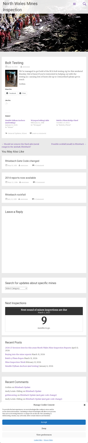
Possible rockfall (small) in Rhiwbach (68, 144)
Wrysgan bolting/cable (40, 120)
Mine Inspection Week (15, 362)
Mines (24, 133)
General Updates (14, 133)
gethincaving (11, 395)
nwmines (26, 67)
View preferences (44, 435)
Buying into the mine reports (18, 354)
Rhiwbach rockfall (15, 194)
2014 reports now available (20, 177)
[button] (84, 405)
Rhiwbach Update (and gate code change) (38, 395)
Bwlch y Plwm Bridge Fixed (67, 120)
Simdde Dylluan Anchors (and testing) (22, 366)
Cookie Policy (38, 440)
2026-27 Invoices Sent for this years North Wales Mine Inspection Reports (38, 348)
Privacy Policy (48, 440)
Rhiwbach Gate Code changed (22, 161)
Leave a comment (39, 133)
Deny (44, 428)
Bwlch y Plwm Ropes (14, 358)
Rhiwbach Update (22, 387)
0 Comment (39, 165)
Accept (44, 422)
